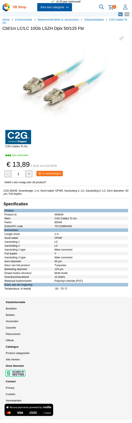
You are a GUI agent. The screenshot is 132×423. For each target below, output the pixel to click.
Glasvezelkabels (94, 19)
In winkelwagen (49, 173)
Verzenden (12, 321)
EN (127, 14)
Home (6, 19)
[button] (121, 38)
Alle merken (13, 359)
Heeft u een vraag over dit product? (25, 182)
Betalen (10, 314)
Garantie (11, 327)
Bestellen (11, 308)
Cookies (10, 394)
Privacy (10, 387)
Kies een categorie (55, 7)
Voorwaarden (13, 400)
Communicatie (23, 19)
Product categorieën (17, 353)
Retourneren (13, 334)
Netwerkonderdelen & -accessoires (58, 19)
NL (120, 14)
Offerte (10, 340)
